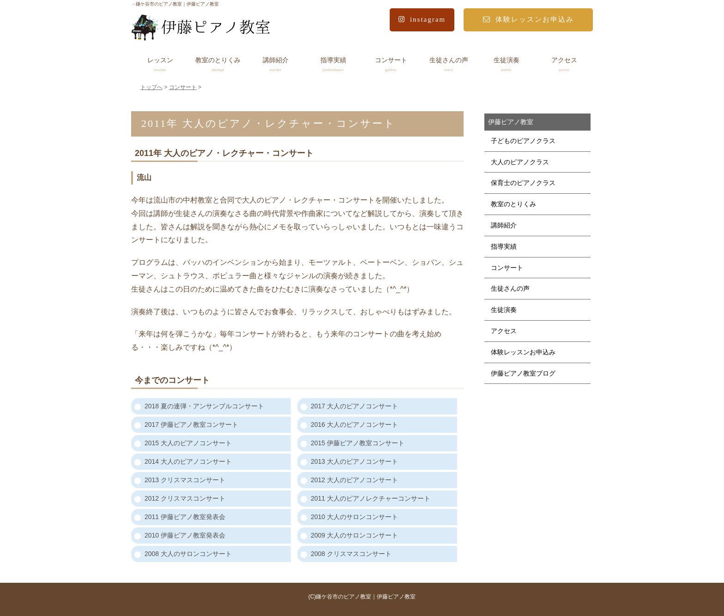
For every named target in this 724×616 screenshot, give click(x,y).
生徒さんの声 (448, 65)
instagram (422, 19)
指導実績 (333, 65)
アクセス (564, 65)
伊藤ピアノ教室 (510, 122)
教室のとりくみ (218, 65)
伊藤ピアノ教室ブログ (523, 373)
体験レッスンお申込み (528, 19)
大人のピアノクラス (520, 162)
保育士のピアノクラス (523, 182)
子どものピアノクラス (523, 140)
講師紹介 (275, 65)
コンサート (391, 65)
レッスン (160, 65)
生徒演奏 (506, 65)
